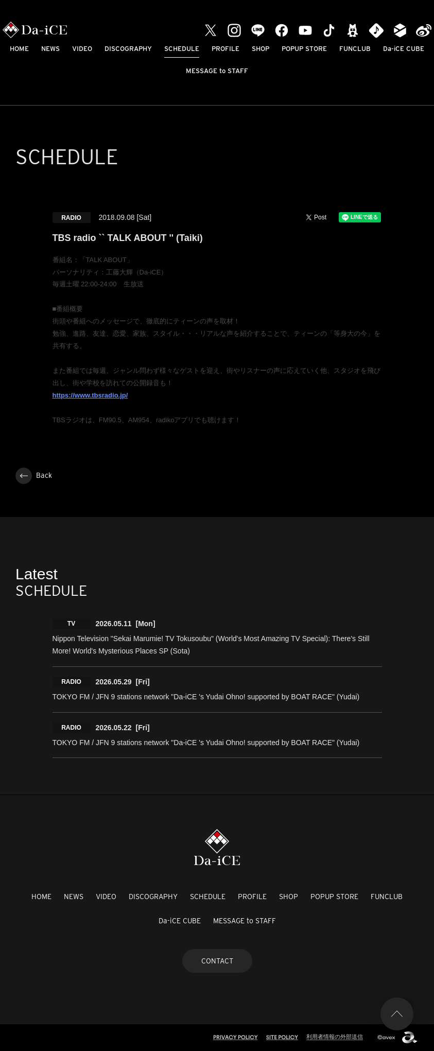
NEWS (50, 49)
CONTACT (217, 961)
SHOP (260, 49)
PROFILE (225, 49)
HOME (19, 49)
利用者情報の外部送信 (334, 1036)
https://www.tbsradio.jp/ (90, 395)
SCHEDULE (181, 49)
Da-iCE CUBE (403, 49)
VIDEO (82, 49)
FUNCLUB (355, 49)
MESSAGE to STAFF (217, 71)
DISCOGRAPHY (128, 49)
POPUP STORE (304, 49)
